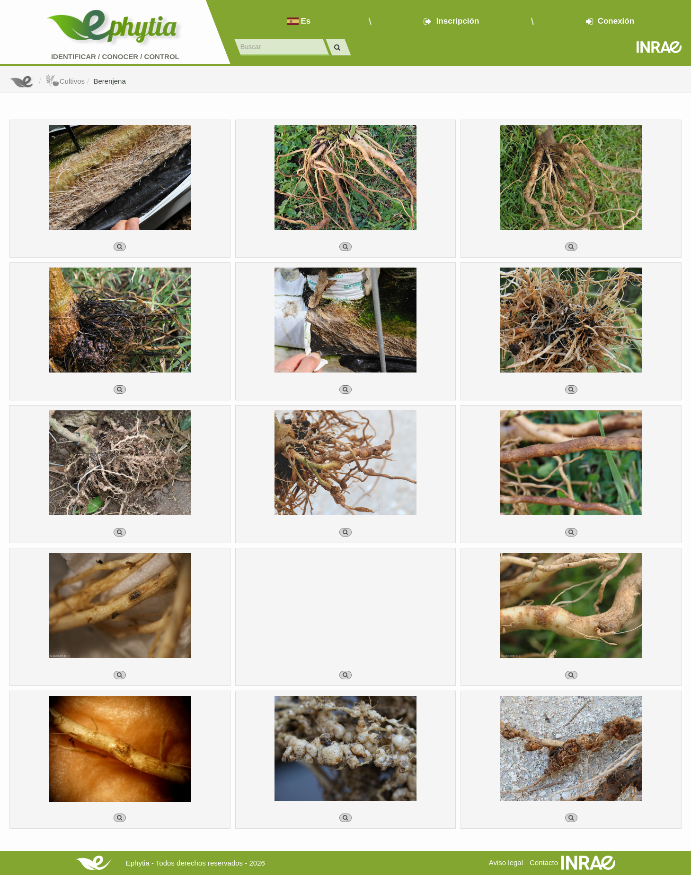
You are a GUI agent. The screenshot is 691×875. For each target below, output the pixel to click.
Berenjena (109, 81)
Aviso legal (506, 862)
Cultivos (65, 81)
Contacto (544, 862)
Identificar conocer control (115, 56)
